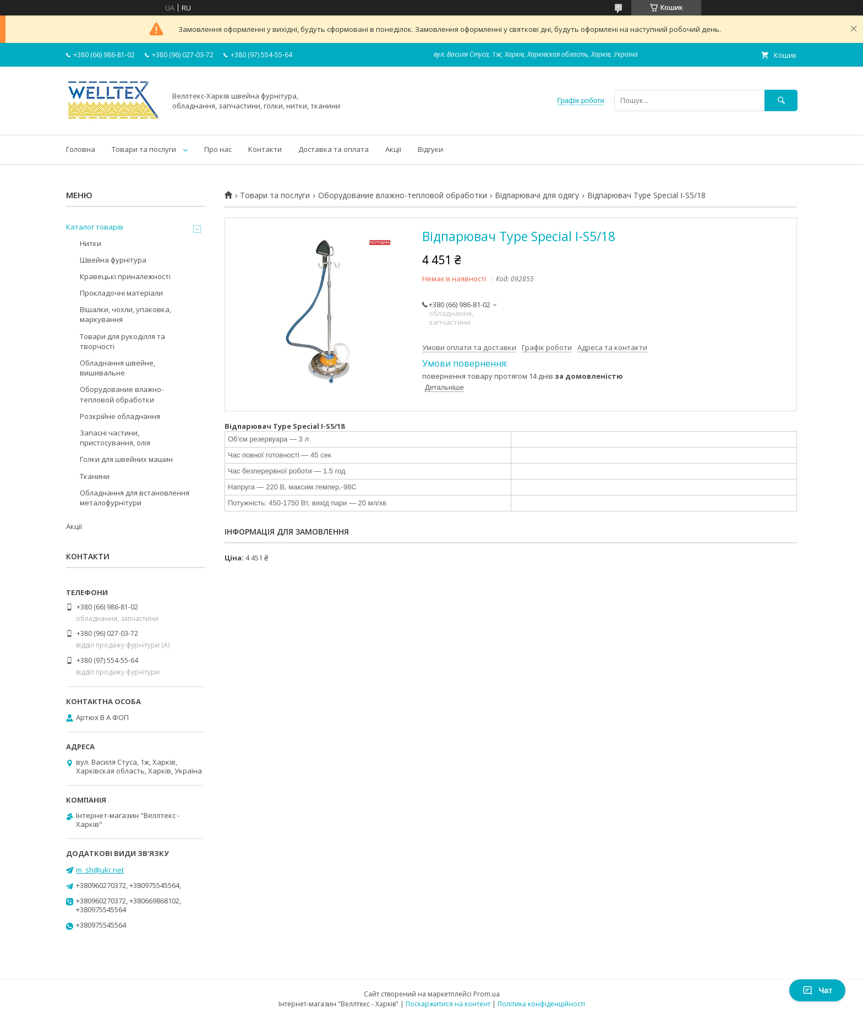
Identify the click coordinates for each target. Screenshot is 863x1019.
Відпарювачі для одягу (537, 195)
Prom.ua (486, 994)
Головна (80, 149)
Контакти (265, 149)
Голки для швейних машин (126, 459)
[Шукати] (781, 100)
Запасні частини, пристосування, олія (115, 438)
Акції (393, 149)
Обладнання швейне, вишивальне (117, 368)
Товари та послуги (144, 149)
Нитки (90, 243)
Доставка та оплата (333, 149)
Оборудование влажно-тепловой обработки (402, 195)
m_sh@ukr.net (100, 869)
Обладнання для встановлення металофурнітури (134, 498)
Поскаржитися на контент (448, 1004)
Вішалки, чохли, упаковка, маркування (125, 314)
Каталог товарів (94, 227)
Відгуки (430, 149)
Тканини (95, 476)
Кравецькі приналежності (125, 276)
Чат (817, 990)
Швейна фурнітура (113, 260)
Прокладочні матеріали (121, 293)
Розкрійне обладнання (120, 416)
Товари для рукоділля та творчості (122, 341)
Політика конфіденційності (541, 1004)
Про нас (218, 149)
